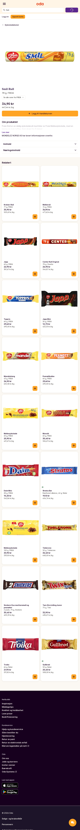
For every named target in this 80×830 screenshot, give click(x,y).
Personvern (7, 821)
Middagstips (7, 704)
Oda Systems (9, 769)
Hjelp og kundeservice (12, 726)
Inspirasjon (7, 701)
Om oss (5, 755)
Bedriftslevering (9, 714)
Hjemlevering (8, 733)
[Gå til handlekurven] (71, 10)
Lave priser (7, 711)
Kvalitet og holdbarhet (12, 707)
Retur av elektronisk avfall (14, 740)
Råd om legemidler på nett (15, 743)
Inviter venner (8, 762)
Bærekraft (7, 765)
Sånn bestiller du (10, 730)
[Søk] (4, 10)
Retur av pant (8, 736)
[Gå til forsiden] (40, 3)
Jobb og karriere (10, 759)
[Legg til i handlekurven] (35, 213)
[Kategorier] (4, 3)
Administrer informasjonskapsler (17, 827)
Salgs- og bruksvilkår (12, 816)
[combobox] (34, 10)
